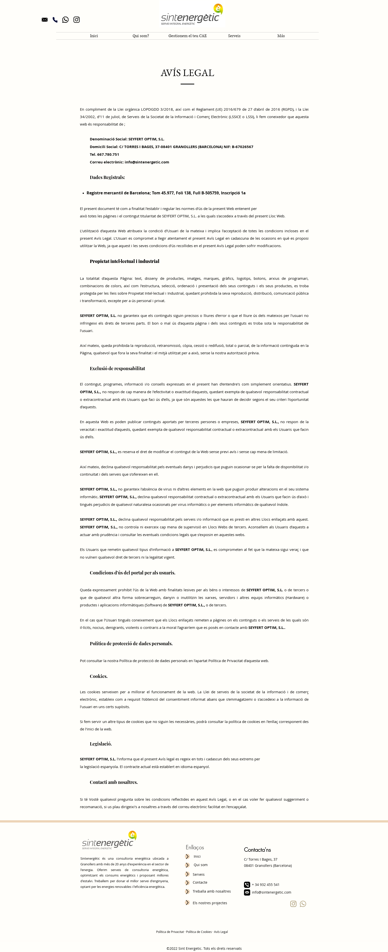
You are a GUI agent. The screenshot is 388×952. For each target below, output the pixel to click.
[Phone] (55, 20)
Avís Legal (221, 932)
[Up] (187, 856)
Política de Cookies (199, 932)
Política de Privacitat (170, 932)
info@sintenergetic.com (271, 892)
